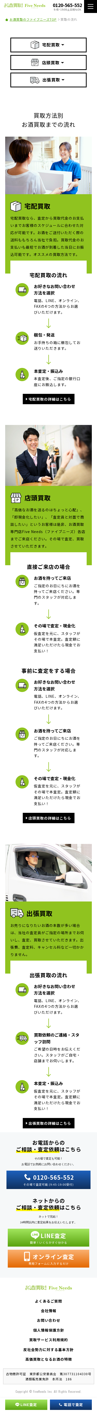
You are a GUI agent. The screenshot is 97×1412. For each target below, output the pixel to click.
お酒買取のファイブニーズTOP (33, 19)
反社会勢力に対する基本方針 (48, 1349)
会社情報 (48, 1310)
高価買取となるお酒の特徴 (48, 1359)
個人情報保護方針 (48, 1330)
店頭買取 (45, 63)
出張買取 (45, 80)
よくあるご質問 (48, 1301)
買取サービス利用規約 (48, 1339)
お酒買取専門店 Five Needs (24, 6)
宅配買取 (45, 45)
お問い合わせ (48, 1320)
